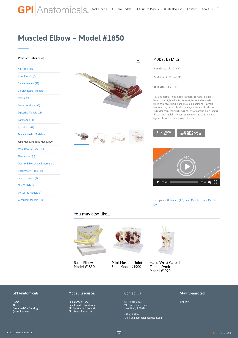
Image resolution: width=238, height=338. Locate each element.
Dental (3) (23, 98)
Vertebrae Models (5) (29, 192)
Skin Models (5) (26, 185)
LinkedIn (184, 302)
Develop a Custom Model (82, 305)
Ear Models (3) (26, 119)
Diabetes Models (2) (29, 105)
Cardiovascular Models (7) (32, 90)
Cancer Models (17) (28, 83)
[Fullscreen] (215, 182)
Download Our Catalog (25, 308)
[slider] (184, 182)
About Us (18, 305)
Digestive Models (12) (30, 112)
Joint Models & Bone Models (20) (35, 141)
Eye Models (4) (26, 127)
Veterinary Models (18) (30, 200)
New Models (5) (26, 156)
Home (16, 302)
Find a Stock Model (78, 302)
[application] (186, 167)
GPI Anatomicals (24, 332)
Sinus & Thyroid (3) (28, 178)
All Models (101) (26, 68)
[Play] (158, 182)
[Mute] (209, 182)
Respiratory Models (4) (30, 170)
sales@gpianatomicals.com (147, 317)
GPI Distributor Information (83, 308)
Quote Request (21, 311)
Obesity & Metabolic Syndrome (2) (36, 163)
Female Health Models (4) (32, 134)
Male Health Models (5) (31, 149)
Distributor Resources (80, 311)
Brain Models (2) (27, 76)
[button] (187, 167)
